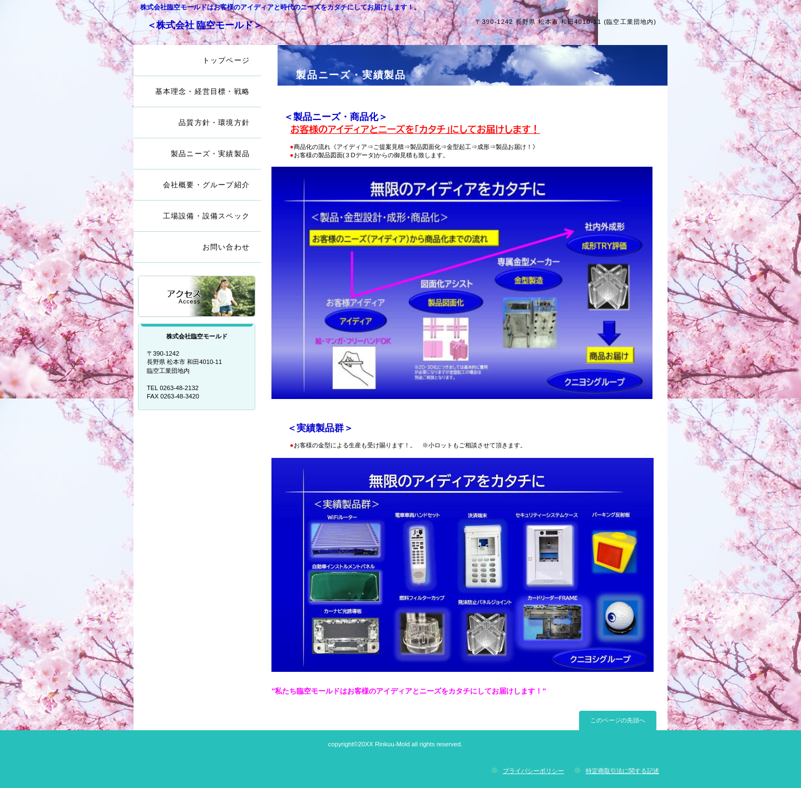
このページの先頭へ (617, 720)
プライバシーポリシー (533, 770)
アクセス (197, 297)
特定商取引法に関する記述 (622, 770)
